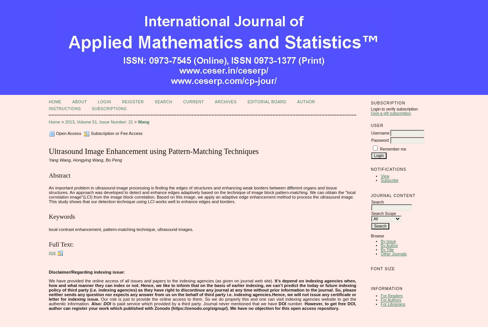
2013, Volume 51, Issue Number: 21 (99, 122)
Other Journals (394, 254)
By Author (389, 246)
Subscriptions (109, 109)
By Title (387, 250)
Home (55, 102)
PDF (52, 253)
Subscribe (389, 180)
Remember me (393, 149)
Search (163, 102)
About (79, 102)
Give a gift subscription (391, 113)
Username (380, 133)
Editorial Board (266, 102)
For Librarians (393, 304)
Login (104, 102)
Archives (225, 102)
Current (193, 102)
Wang (143, 122)
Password (380, 140)
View (385, 176)
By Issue (388, 241)
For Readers (392, 296)
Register (133, 102)
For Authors (391, 300)
